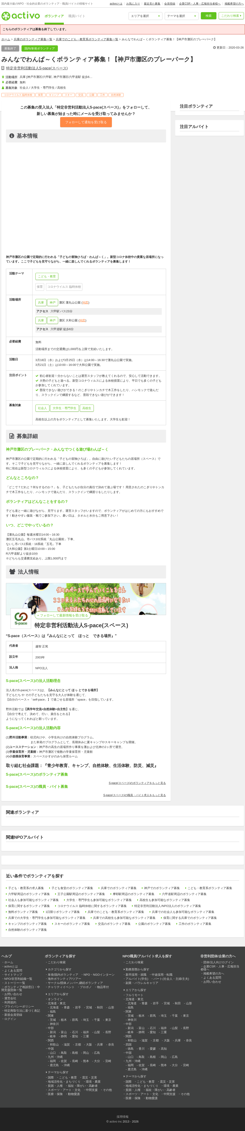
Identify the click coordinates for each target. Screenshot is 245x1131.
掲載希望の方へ (234, 3)
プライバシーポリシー (19, 1006)
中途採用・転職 (162, 974)
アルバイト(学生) (137, 978)
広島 (97, 1052)
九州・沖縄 (55, 1057)
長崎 (75, 1061)
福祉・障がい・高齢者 (83, 1085)
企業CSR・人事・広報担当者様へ (200, 3)
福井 (86, 1032)
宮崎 (108, 1061)
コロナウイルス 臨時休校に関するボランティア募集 (92, 906)
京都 (78, 1044)
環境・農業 (93, 1081)
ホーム (5, 39)
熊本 (86, 1061)
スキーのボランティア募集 (72, 924)
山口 (53, 1052)
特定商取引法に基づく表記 (22, 1010)
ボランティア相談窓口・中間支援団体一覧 (20, 988)
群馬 (75, 1019)
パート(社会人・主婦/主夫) (171, 978)
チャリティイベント (61, 987)
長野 (108, 1032)
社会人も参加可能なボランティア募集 (33, 900)
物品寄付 (103, 987)
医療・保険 (55, 1094)
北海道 (54, 1007)
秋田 (100, 1007)
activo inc (115, 1121)
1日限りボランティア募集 (63, 912)
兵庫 (41, 302)
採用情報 (123, 1116)
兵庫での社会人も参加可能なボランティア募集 (183, 912)
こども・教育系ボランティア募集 (210, 888)
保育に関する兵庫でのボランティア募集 (190, 918)
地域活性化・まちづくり (64, 1081)
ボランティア (54, 16)
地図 (85, 302)
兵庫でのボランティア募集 (119, 888)
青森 (67, 1007)
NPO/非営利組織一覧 (18, 978)
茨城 (53, 1019)
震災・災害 (89, 1077)
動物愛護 (74, 1094)
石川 (75, 1032)
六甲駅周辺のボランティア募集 (29, 894)
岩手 (78, 1007)
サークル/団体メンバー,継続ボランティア (75, 983)
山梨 (97, 1032)
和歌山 (54, 1044)
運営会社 (10, 998)
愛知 (75, 1036)
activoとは (116, 3)
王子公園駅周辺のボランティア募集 (81, 894)
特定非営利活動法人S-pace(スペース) (37, 68)
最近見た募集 (152, 3)
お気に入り (133, 3)
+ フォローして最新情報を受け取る (62, 615)
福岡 (53, 1061)
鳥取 (64, 1052)
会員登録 (169, 3)
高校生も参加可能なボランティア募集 (165, 900)
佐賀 (64, 1061)
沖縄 (67, 1065)
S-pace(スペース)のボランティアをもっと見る (137, 783)
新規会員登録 (13, 1014)
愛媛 (153, 1048)
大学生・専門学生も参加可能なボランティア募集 (99, 900)
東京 (108, 1019)
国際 (51, 1077)
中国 (51, 1048)
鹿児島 (54, 1065)
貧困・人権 (55, 1085)
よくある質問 (13, 970)
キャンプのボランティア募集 (27, 924)
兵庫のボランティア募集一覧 (33, 39)
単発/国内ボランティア (63, 974)
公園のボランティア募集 (154, 924)
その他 (107, 1090)
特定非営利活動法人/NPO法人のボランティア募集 (167, 906)
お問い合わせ (13, 994)
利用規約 (10, 1002)
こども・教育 (68, 1077)
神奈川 (54, 1024)
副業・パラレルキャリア (142, 983)
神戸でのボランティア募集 (162, 888)
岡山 (86, 1052)
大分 (97, 1061)
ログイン (10, 1019)
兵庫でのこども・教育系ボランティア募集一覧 (87, 39)
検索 (209, 15)
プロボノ (86, 987)
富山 (64, 1032)
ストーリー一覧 (14, 983)
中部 (51, 1028)
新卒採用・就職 (136, 974)
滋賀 (67, 1044)
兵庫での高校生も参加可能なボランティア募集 (124, 918)
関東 (51, 1015)
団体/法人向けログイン (218, 962)
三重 (86, 1036)
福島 (53, 1011)
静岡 (64, 1036)
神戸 (53, 302)
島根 (75, 1052)
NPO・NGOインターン (99, 974)
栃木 (64, 1019)
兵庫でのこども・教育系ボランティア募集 (116, 912)
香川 (142, 1048)
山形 (111, 1007)
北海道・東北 (57, 1003)
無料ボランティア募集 (23, 912)
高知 (164, 1048)
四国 (129, 1044)
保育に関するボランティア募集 (29, 906)
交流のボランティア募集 (114, 924)
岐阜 (53, 1036)
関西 (51, 1040)
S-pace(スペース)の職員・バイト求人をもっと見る (134, 795)
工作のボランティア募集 (195, 924)
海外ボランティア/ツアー (64, 978)
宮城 (89, 1007)
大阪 (89, 1044)
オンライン (55, 999)
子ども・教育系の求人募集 (26, 888)
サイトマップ (13, 974)
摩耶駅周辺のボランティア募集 (133, 894)
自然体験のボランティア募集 (27, 929)
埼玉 (86, 1019)
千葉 (97, 1019)
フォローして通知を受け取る (86, 122)
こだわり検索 (230, 15)
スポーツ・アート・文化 (64, 1090)
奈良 (111, 1044)
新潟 (53, 1032)
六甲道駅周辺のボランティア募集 (184, 894)
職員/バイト (76, 16)
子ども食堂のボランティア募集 (72, 888)
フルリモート (134, 995)
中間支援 (92, 1090)
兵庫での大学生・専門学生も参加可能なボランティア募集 (47, 918)
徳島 (131, 1048)
